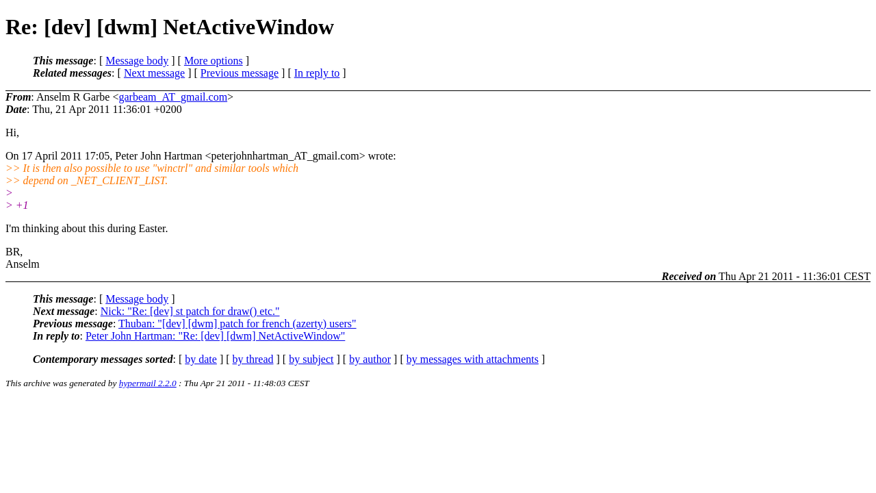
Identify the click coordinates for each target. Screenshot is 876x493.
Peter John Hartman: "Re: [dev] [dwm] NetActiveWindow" (215, 336)
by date (201, 359)
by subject (311, 359)
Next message (154, 73)
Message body (136, 60)
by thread (253, 359)
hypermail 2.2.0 (148, 383)
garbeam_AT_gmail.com (172, 97)
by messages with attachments (473, 359)
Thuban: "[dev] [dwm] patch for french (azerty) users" (237, 323)
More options (213, 60)
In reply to (317, 73)
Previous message (240, 73)
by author (370, 359)
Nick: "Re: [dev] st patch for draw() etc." (190, 311)
